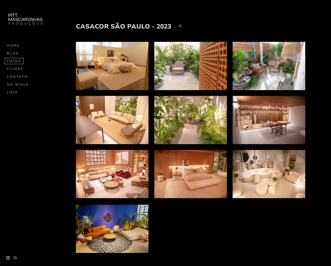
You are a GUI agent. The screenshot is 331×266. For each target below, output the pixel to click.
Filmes (15, 69)
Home (13, 45)
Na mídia (18, 85)
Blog (13, 53)
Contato (17, 77)
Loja (12, 92)
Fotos (14, 61)
